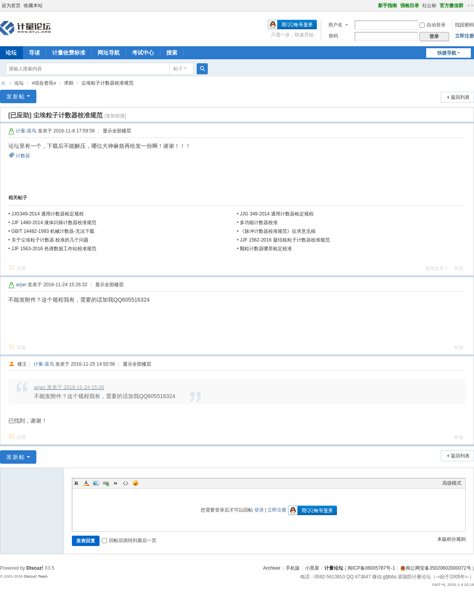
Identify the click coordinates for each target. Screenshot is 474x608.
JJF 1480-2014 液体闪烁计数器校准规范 (53, 222)
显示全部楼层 (117, 131)
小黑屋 (312, 568)
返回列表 (460, 97)
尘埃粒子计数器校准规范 (107, 83)
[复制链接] (115, 116)
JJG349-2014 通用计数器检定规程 (47, 214)
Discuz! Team (35, 576)
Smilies (135, 483)
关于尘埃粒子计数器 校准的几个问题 (49, 240)
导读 (34, 52)
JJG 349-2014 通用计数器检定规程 (277, 214)
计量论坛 (3, 83)
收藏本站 (33, 5)
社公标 (429, 5)
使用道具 (434, 268)
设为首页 (11, 5)
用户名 (335, 25)
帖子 (178, 69)
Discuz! (34, 568)
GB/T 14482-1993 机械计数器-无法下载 (53, 231)
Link (106, 483)
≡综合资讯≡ (44, 83)
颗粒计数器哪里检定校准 (266, 248)
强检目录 (409, 5)
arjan (21, 284)
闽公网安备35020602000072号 (435, 568)
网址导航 (109, 52)
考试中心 (143, 52)
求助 (68, 83)
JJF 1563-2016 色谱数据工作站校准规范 (53, 248)
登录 (259, 510)
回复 (21, 268)
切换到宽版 (470, 5)
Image (96, 483)
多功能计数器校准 (259, 222)
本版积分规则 (451, 539)
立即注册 (464, 36)
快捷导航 (446, 53)
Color (86, 483)
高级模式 (451, 483)
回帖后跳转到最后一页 (129, 540)
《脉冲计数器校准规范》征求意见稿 (278, 231)
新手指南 (387, 5)
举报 (458, 268)
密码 (333, 36)
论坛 (19, 83)
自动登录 (432, 25)
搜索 (171, 52)
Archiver (271, 568)
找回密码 (464, 25)
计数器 (23, 156)
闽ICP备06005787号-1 (371, 568)
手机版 (293, 568)
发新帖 (15, 96)
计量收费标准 (68, 52)
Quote (116, 483)
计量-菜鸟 (26, 131)
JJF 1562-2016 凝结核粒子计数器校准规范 (284, 240)
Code (126, 483)
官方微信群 (451, 5)
